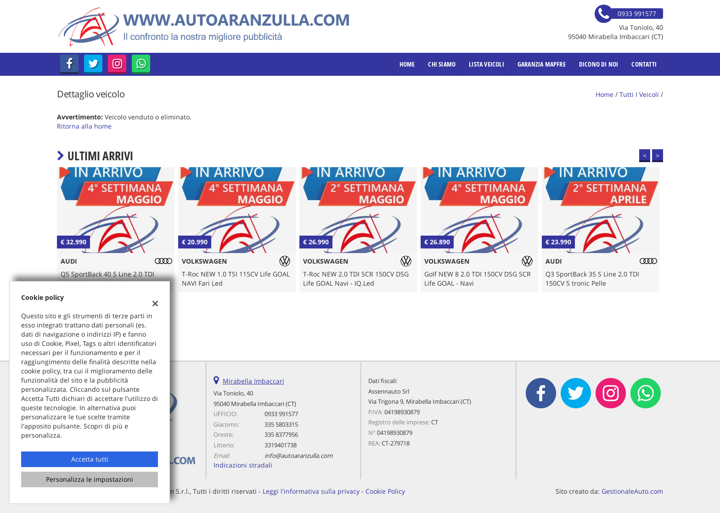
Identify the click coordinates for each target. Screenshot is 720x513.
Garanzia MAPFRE (542, 64)
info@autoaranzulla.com (298, 455)
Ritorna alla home (84, 126)
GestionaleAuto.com (632, 491)
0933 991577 (281, 414)
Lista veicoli (486, 64)
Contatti (644, 64)
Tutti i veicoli (639, 94)
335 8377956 (281, 434)
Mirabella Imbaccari (253, 381)
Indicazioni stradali (243, 465)
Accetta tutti (89, 459)
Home (407, 64)
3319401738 (280, 445)
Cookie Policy (385, 491)
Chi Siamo (442, 64)
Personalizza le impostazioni (89, 479)
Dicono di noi (599, 64)
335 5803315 (281, 424)
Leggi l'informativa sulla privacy (311, 491)
